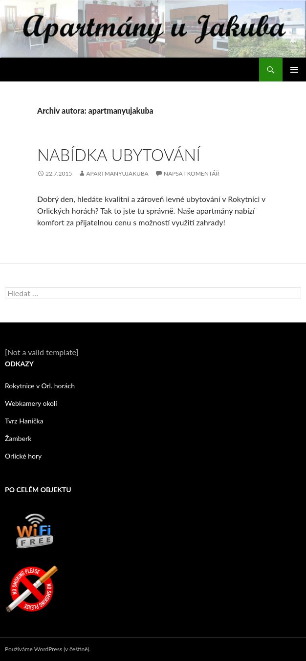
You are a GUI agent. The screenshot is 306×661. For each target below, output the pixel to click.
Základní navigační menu (294, 69)
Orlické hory (23, 456)
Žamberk (18, 438)
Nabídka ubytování (118, 154)
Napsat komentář (191, 173)
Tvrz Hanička (24, 421)
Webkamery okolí (31, 403)
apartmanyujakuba (117, 173)
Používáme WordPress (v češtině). (47, 649)
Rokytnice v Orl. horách (40, 385)
